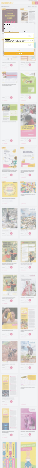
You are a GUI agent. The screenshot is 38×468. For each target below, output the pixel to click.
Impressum (10, 28)
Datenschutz (6, 28)
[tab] (11, 31)
